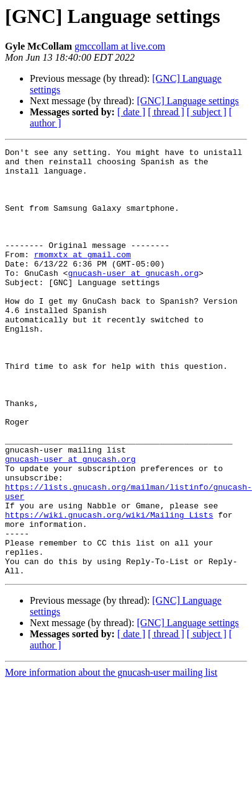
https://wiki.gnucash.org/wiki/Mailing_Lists (109, 577)
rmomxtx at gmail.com (82, 276)
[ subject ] (207, 112)
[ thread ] (166, 112)
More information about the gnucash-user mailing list (111, 746)
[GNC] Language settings (187, 100)
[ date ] (131, 112)
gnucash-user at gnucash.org (133, 298)
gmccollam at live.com (119, 46)
